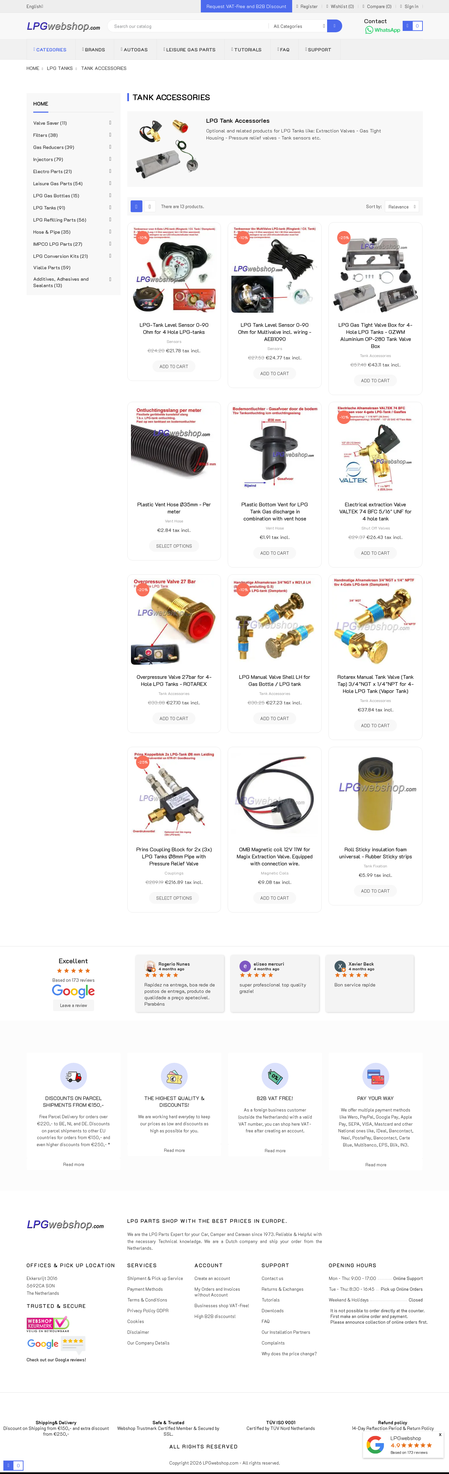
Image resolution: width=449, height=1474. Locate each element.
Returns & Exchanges (283, 1289)
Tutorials (271, 1300)
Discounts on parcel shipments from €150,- (73, 1101)
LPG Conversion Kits (60, 256)
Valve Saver (50, 123)
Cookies (135, 1321)
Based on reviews (409, 1452)
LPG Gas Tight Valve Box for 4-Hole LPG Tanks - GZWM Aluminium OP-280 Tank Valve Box (375, 335)
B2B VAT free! (275, 1098)
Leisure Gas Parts (58, 183)
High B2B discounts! (215, 1316)
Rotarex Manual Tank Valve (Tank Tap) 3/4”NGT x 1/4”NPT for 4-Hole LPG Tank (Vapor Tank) (375, 683)
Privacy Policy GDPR (148, 1310)
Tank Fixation (375, 865)
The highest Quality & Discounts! (174, 1101)
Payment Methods (145, 1289)
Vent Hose (174, 520)
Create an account (212, 1278)
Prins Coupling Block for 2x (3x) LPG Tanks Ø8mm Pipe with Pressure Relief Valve (174, 856)
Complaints (273, 1343)
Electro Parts (52, 171)
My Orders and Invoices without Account (217, 1291)
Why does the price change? (289, 1353)
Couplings (174, 873)
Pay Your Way (375, 1098)
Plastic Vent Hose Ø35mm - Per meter (174, 508)
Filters (45, 135)
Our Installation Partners (286, 1332)
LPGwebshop (406, 1437)
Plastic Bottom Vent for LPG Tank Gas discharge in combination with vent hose (274, 511)
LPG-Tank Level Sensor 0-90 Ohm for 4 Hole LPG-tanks (174, 328)
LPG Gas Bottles (56, 195)
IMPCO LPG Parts (57, 244)
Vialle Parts (52, 267)
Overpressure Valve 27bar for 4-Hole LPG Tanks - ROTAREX (174, 680)
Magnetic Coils (274, 873)
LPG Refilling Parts (59, 220)
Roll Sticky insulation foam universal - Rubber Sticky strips (375, 853)
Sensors (174, 341)
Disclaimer (138, 1332)
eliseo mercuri (364, 964)
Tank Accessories (375, 355)
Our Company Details (148, 1343)
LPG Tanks (49, 207)
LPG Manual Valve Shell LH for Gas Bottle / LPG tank (274, 680)
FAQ (266, 1321)
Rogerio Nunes (269, 964)
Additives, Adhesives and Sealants (61, 282)
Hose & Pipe (52, 232)
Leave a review (73, 1005)
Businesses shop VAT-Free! (221, 1305)
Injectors (48, 159)
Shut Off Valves (375, 528)
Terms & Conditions (147, 1300)
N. (161, 964)
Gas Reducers (53, 147)
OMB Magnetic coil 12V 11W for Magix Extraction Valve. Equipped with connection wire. (275, 856)
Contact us (272, 1278)
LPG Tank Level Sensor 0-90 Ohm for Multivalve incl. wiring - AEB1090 (274, 331)
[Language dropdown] (35, 6)
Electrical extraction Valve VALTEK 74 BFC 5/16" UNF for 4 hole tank (375, 511)
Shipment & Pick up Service (155, 1278)
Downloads (273, 1310)
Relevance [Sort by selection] (404, 206)
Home (40, 103)
